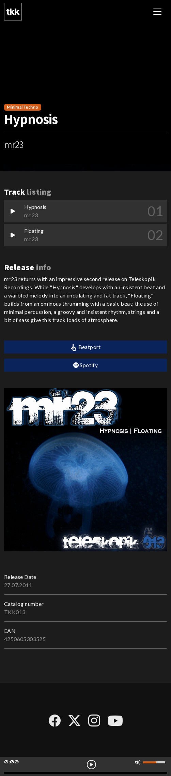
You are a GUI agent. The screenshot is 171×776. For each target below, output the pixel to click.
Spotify (85, 365)
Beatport (85, 347)
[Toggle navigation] (157, 11)
